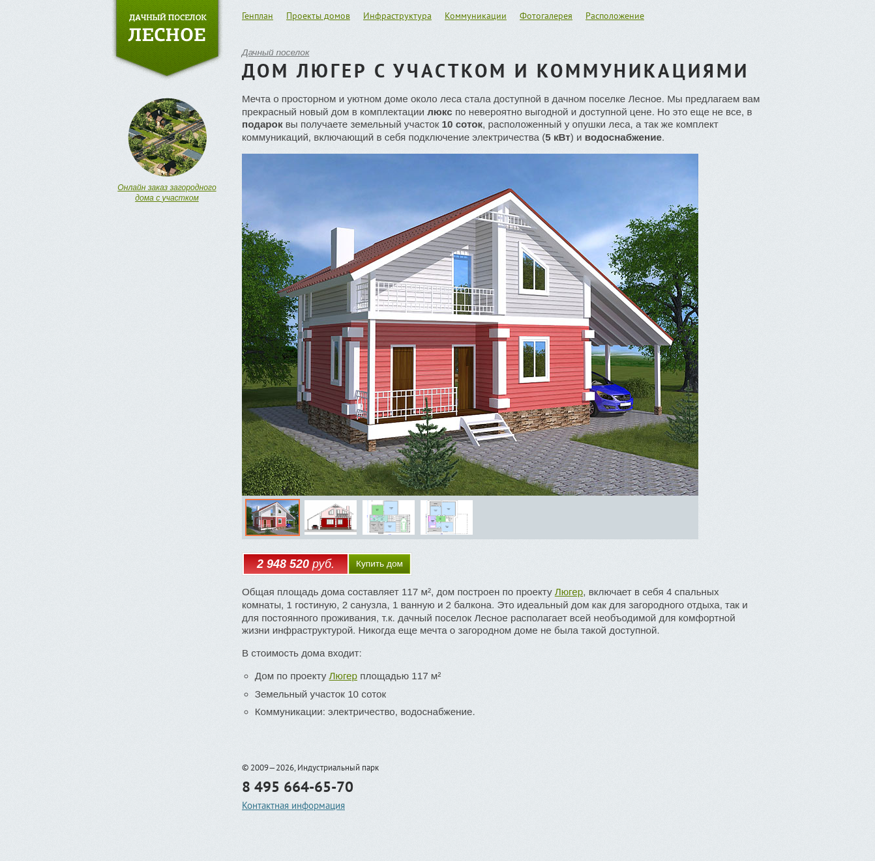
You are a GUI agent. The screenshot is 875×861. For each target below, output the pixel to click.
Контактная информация (293, 805)
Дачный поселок (275, 52)
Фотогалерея (546, 15)
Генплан (257, 15)
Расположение (615, 15)
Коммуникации (476, 15)
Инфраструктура (397, 15)
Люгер (569, 591)
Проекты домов (318, 15)
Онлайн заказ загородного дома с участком (166, 193)
